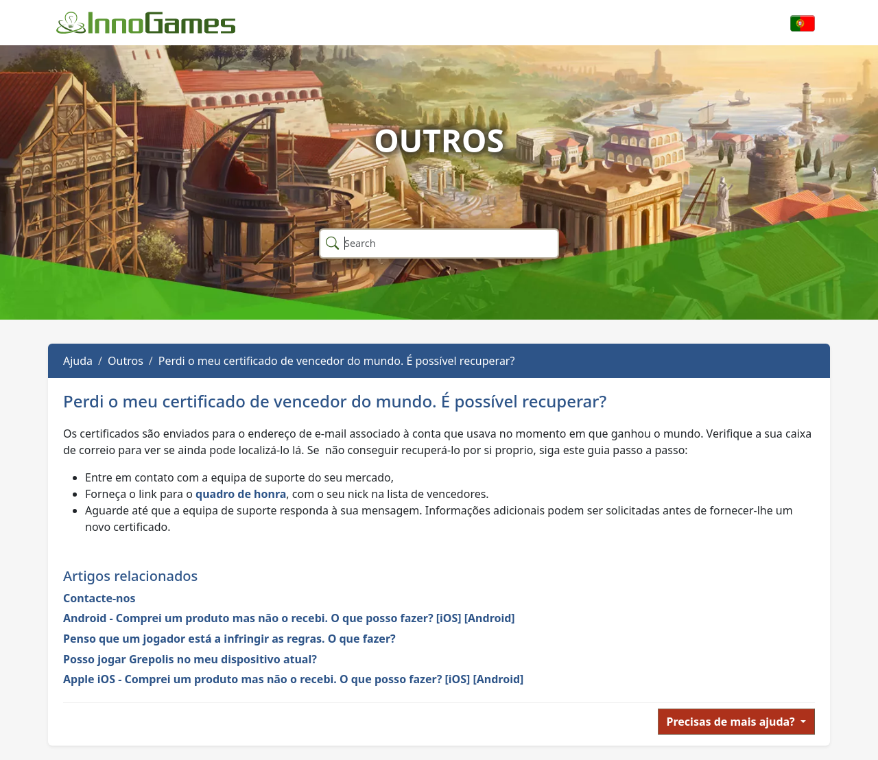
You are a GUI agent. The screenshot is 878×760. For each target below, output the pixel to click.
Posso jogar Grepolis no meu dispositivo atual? (190, 659)
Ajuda (78, 360)
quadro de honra (240, 493)
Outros (125, 360)
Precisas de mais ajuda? (732, 721)
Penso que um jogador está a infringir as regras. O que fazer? (229, 638)
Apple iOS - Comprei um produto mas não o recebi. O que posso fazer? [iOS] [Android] (293, 679)
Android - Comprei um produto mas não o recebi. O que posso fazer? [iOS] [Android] (289, 618)
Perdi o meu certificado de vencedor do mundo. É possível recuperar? (336, 360)
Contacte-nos (99, 598)
